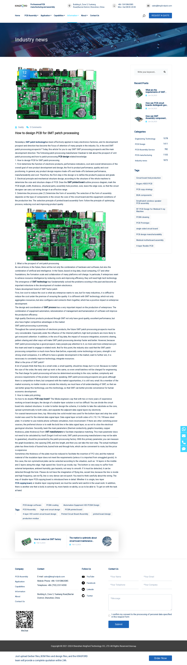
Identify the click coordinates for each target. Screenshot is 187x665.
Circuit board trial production (149, 178)
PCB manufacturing (151, 155)
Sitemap (132, 646)
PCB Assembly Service (151, 149)
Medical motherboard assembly (150, 241)
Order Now (160, 658)
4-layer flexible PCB (145, 246)
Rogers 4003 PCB (144, 184)
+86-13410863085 (125, 4)
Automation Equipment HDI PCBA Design (83, 505)
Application (45, 16)
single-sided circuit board (148, 229)
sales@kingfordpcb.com (162, 6)
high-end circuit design (52, 509)
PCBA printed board (76, 509)
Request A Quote (160, 15)
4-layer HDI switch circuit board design (40, 514)
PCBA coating (53, 505)
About (83, 16)
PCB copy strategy (144, 190)
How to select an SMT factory (47, 539)
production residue (31, 518)
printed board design (106, 514)
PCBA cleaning (143, 218)
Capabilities (58, 16)
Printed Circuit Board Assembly (77, 514)
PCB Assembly (31, 16)
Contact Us (94, 16)
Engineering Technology (151, 138)
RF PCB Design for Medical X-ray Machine (150, 211)
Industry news (151, 161)
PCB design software (32, 505)
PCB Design (151, 144)
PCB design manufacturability (149, 235)
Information (72, 16)
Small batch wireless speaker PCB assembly (149, 202)
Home (17, 16)
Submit (119, 624)
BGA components (144, 196)
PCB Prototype (143, 223)
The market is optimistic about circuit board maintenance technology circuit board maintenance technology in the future (83, 540)
